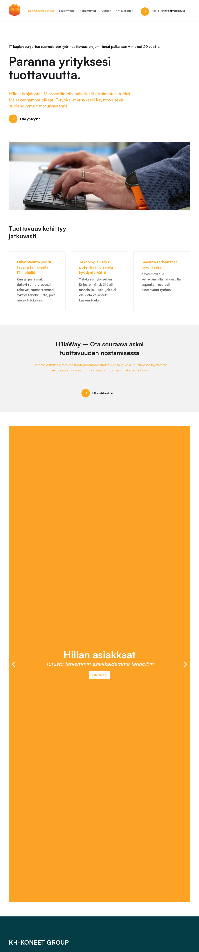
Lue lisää (99, 675)
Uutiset (106, 10)
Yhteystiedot (124, 10)
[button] (13, 664)
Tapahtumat (88, 10)
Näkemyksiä (66, 10)
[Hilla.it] (14, 11)
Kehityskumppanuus (41, 10)
